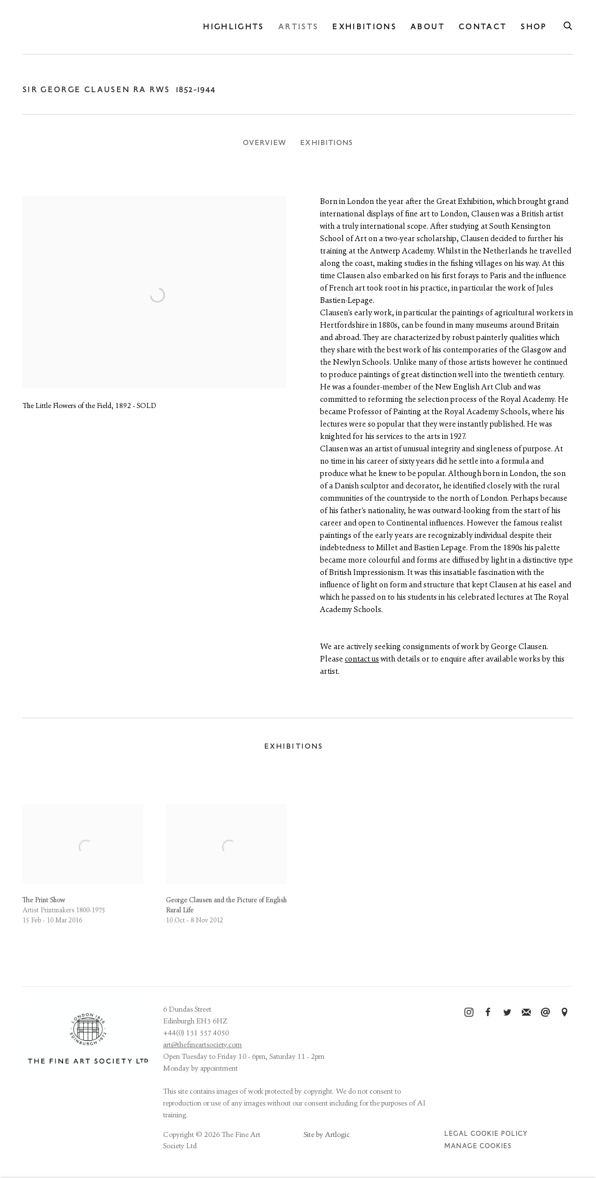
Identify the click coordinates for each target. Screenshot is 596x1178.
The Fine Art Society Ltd (107, 26)
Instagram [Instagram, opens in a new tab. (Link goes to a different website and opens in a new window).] (469, 1013)
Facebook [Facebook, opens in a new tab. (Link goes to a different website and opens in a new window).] (488, 1013)
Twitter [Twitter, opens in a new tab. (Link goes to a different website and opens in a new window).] (507, 1013)
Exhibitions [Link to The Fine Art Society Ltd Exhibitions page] (364, 26)
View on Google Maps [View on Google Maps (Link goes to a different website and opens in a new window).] (565, 1013)
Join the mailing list (526, 1013)
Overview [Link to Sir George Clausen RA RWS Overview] (265, 142)
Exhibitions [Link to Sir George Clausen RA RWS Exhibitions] (326, 142)
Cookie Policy (499, 1134)
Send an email (545, 1013)
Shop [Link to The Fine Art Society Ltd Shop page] (534, 26)
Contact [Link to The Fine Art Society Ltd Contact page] (483, 26)
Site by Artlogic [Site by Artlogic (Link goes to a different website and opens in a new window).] (327, 1135)
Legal (456, 1134)
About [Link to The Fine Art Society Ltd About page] (427, 26)
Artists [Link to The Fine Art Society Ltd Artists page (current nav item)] (298, 26)
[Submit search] (568, 24)
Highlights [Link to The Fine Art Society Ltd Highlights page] (233, 26)
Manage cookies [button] (478, 1146)
